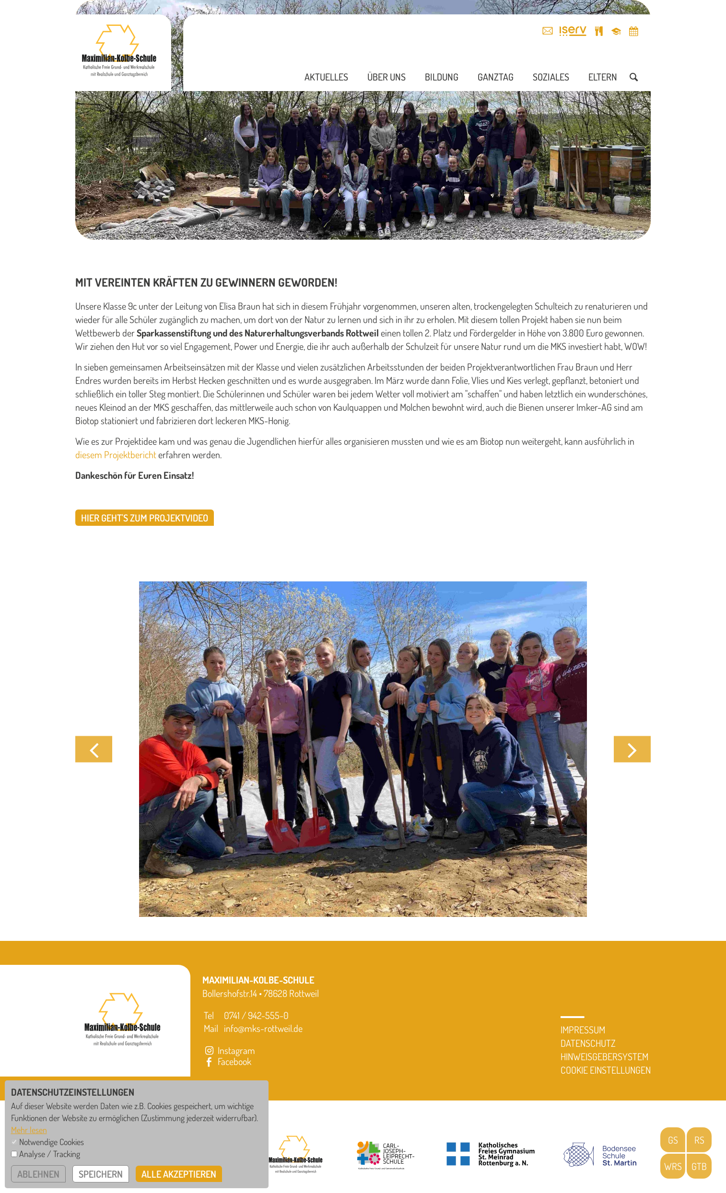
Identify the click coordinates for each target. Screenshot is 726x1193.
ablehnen (38, 1174)
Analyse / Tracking (49, 1153)
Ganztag (496, 76)
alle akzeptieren (178, 1174)
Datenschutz (588, 1043)
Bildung (441, 76)
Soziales (551, 76)
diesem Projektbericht (115, 454)
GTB (699, 1166)
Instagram (228, 1050)
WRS (673, 1166)
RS (699, 1140)
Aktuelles (326, 76)
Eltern (602, 76)
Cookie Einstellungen (606, 1070)
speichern (101, 1174)
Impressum (583, 1029)
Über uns (386, 76)
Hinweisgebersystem (604, 1056)
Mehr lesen (29, 1129)
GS (673, 1140)
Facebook (226, 1061)
